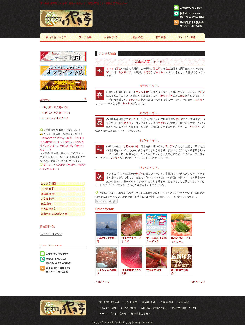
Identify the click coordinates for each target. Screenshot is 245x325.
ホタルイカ (142, 91)
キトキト (159, 61)
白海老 (147, 72)
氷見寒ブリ (125, 72)
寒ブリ (139, 173)
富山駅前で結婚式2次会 (54, 213)
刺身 (202, 91)
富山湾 (157, 68)
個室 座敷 (46, 203)
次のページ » (198, 281)
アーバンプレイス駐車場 (112, 313)
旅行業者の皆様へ (141, 313)
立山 (168, 68)
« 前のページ (102, 281)
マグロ (132, 119)
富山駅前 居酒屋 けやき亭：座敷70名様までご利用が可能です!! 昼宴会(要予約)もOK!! (84, 3)
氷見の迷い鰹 (130, 146)
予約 (193, 308)
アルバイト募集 (108, 308)
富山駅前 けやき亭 (109, 302)
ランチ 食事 (47, 188)
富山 (138, 61)
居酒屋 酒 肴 (48, 193)
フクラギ (115, 157)
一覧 (84, 99)
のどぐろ (195, 126)
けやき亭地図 (48, 183)
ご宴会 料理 (47, 198)
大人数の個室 (48, 208)
